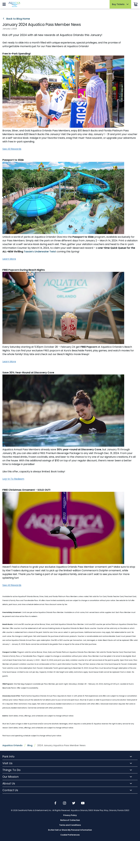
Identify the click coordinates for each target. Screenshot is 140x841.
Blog (29, 745)
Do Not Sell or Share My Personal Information (70, 830)
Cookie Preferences (70, 835)
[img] (55, 803)
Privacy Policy (70, 815)
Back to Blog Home (16, 18)
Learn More (9, 259)
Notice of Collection (70, 820)
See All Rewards (11, 149)
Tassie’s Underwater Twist (40, 251)
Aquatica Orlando (12, 745)
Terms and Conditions (70, 825)
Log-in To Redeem (13, 479)
